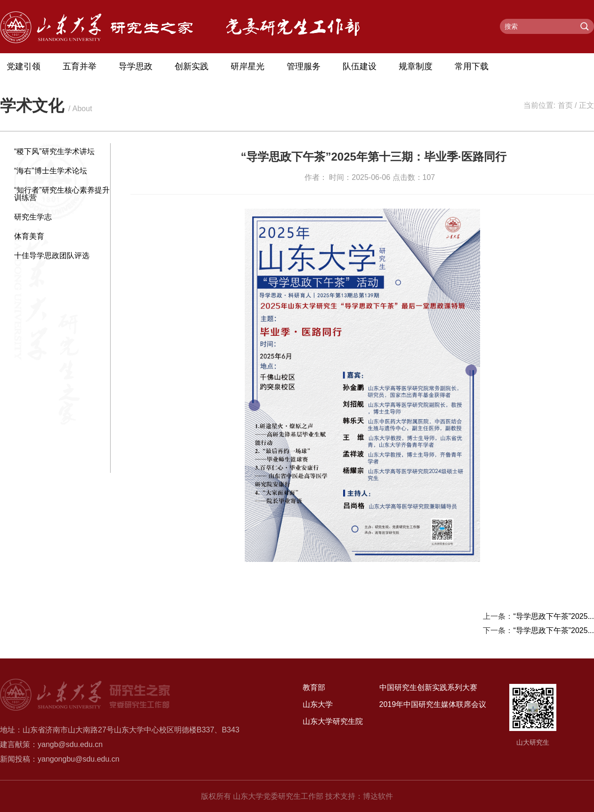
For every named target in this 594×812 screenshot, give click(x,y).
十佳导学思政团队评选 (51, 256)
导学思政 (136, 66)
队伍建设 (360, 66)
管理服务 (304, 66)
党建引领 (23, 66)
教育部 (314, 687)
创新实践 (192, 66)
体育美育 (29, 236)
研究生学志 (33, 217)
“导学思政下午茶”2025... (553, 616)
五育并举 (79, 66)
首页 (565, 105)
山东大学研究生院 (333, 721)
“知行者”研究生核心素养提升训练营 (62, 194)
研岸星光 (248, 66)
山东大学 (318, 704)
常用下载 (472, 66)
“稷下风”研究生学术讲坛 (54, 151)
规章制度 (416, 66)
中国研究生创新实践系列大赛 (428, 687)
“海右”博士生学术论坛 (50, 171)
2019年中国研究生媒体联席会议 (433, 704)
